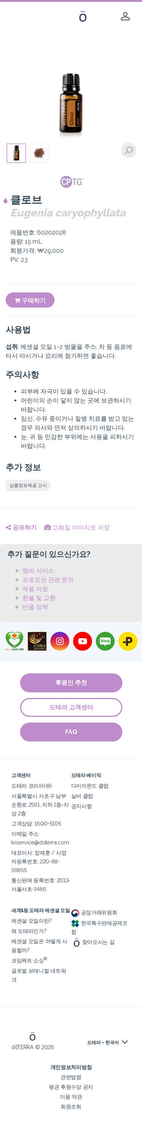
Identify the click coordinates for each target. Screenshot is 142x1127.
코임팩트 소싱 (29, 960)
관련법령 (71, 1077)
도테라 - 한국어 (103, 1042)
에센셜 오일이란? (31, 920)
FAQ (71, 731)
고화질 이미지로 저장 (77, 527)
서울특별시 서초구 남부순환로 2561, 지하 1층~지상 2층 (40, 804)
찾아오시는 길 (93, 942)
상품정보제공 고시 (28, 485)
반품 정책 (35, 607)
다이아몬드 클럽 (90, 785)
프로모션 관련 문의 (48, 579)
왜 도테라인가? (29, 931)
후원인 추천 (71, 682)
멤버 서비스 (38, 570)
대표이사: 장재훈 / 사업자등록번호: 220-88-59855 (39, 861)
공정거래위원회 (94, 912)
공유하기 (21, 527)
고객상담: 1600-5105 (36, 823)
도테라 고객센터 (71, 707)
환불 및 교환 (39, 598)
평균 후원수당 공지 (71, 1086)
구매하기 (30, 300)
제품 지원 (35, 588)
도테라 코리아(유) (31, 785)
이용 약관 (71, 1096)
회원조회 (71, 1106)
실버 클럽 (82, 796)
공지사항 (81, 806)
